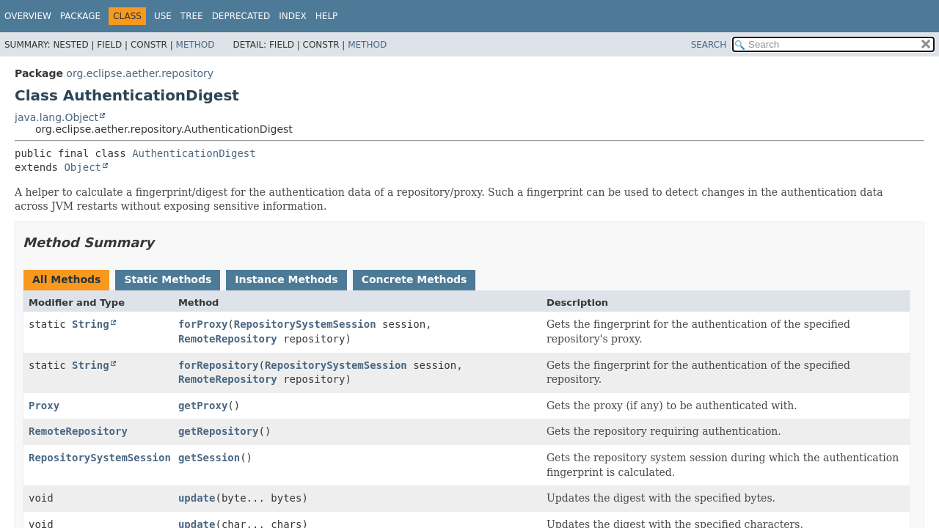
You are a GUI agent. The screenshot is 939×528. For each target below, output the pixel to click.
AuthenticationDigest (194, 153)
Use (163, 16)
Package (80, 16)
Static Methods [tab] (167, 279)
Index (293, 16)
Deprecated (241, 16)
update (197, 498)
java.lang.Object (56, 117)
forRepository (218, 365)
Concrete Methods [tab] (414, 279)
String (90, 324)
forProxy (202, 324)
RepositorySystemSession (305, 324)
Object (82, 167)
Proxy (44, 405)
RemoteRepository (227, 339)
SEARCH (709, 45)
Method (195, 45)
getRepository (218, 431)
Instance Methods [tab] (286, 279)
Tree (191, 16)
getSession (209, 457)
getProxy (202, 405)
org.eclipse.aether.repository (139, 73)
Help (326, 16)
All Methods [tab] (66, 279)
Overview (27, 16)
